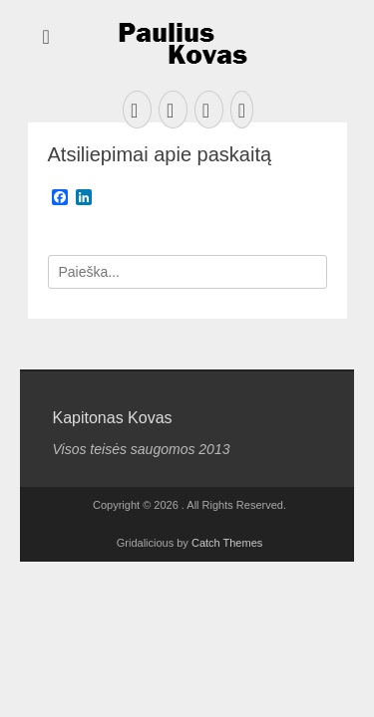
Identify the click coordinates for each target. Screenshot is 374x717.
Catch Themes (226, 543)
